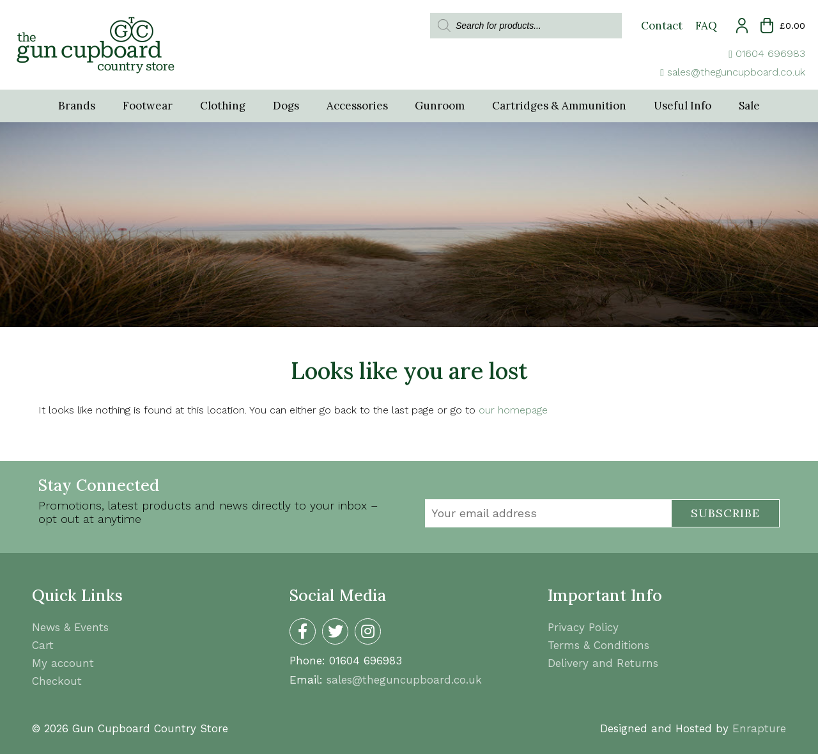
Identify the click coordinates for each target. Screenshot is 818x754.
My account (63, 663)
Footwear (145, 106)
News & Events (70, 627)
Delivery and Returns (603, 663)
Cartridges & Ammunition (560, 106)
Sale (751, 106)
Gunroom (440, 106)
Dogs (285, 106)
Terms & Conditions (598, 645)
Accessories (356, 106)
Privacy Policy (583, 627)
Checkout (57, 681)
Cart (43, 645)
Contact (662, 26)
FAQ (706, 26)
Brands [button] (74, 106)
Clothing (220, 106)
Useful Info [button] (684, 106)
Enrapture (759, 728)
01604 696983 (770, 53)
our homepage (513, 411)
